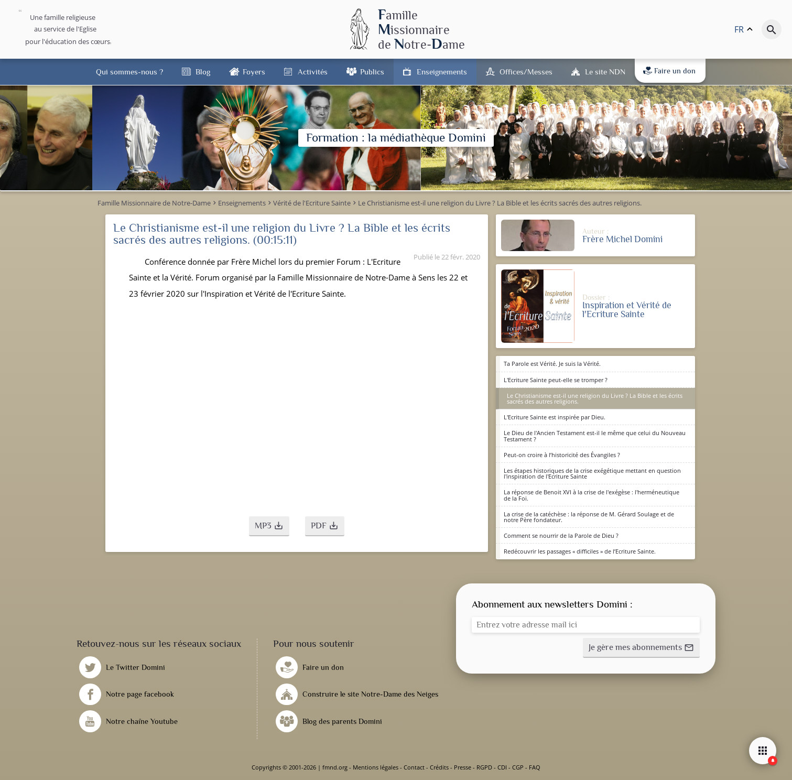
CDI (502, 767)
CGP (518, 767)
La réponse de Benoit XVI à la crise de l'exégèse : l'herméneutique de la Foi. (591, 495)
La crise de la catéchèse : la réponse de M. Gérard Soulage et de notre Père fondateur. (589, 517)
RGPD (484, 767)
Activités (313, 71)
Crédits (439, 767)
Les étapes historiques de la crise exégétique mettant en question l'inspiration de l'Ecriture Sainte (592, 473)
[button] (269, 526)
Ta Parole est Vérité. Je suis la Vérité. (552, 363)
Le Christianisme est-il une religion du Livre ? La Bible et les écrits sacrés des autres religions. (594, 398)
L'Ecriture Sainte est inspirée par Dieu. (554, 417)
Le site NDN (605, 71)
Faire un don (669, 71)
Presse (462, 767)
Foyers (254, 71)
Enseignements (442, 71)
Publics (372, 71)
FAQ (534, 767)
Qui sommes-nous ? (129, 71)
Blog (203, 71)
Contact (414, 767)
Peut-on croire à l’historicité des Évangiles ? (562, 455)
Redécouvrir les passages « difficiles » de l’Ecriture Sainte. (580, 551)
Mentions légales (375, 767)
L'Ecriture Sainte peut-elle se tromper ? (555, 380)
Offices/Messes (526, 71)
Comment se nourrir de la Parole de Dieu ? (561, 535)
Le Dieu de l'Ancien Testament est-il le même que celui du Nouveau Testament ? (595, 435)
